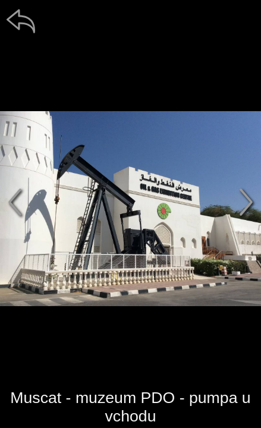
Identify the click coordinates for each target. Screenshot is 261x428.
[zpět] (21, 21)
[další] (246, 202)
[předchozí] (15, 202)
